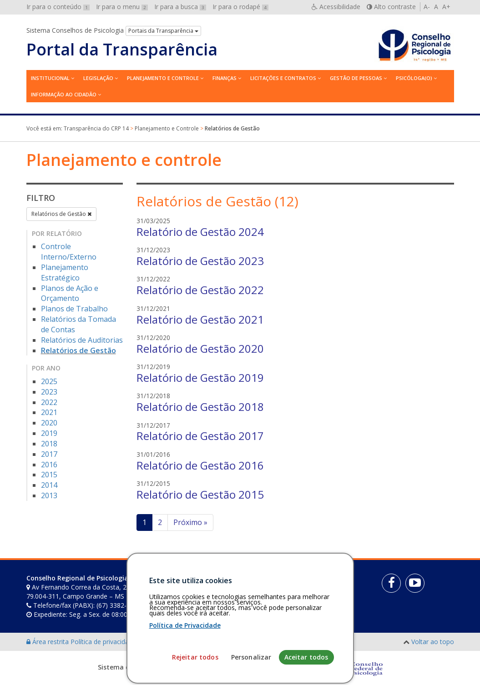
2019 (49, 433)
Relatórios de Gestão (61, 214)
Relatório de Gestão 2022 (200, 289)
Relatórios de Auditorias (82, 340)
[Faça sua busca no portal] (268, 581)
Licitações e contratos (283, 78)
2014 (49, 485)
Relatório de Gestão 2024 (200, 231)
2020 (49, 423)
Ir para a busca (180, 6)
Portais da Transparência (163, 31)
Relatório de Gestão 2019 (200, 377)
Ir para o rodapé (240, 6)
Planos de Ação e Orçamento (69, 293)
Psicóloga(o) (414, 78)
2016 (49, 465)
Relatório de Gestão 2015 (200, 494)
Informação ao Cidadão (63, 94)
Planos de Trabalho (74, 309)
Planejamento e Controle (163, 78)
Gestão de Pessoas (356, 78)
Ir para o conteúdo (58, 6)
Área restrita (48, 641)
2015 (49, 475)
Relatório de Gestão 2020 (200, 348)
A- (427, 6)
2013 (49, 495)
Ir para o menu (122, 6)
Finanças (224, 78)
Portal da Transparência (121, 49)
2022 (49, 402)
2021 (49, 412)
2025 (49, 381)
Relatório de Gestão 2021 (200, 319)
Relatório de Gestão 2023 (200, 260)
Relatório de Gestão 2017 (200, 435)
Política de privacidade (104, 641)
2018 (49, 444)
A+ (446, 6)
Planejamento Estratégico (64, 272)
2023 (49, 392)
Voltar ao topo (432, 641)
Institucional (50, 78)
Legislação (98, 78)
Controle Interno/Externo (68, 251)
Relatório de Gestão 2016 (200, 465)
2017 (49, 454)
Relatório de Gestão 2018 (200, 406)
